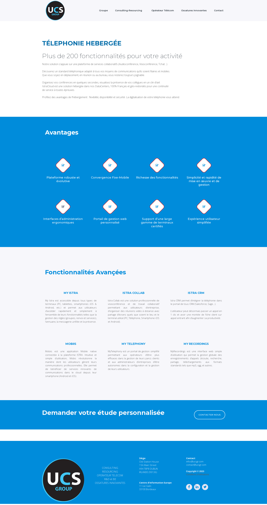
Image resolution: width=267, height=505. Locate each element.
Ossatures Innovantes (194, 10)
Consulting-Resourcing (128, 10)
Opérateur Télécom (161, 10)
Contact (218, 10)
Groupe (102, 10)
